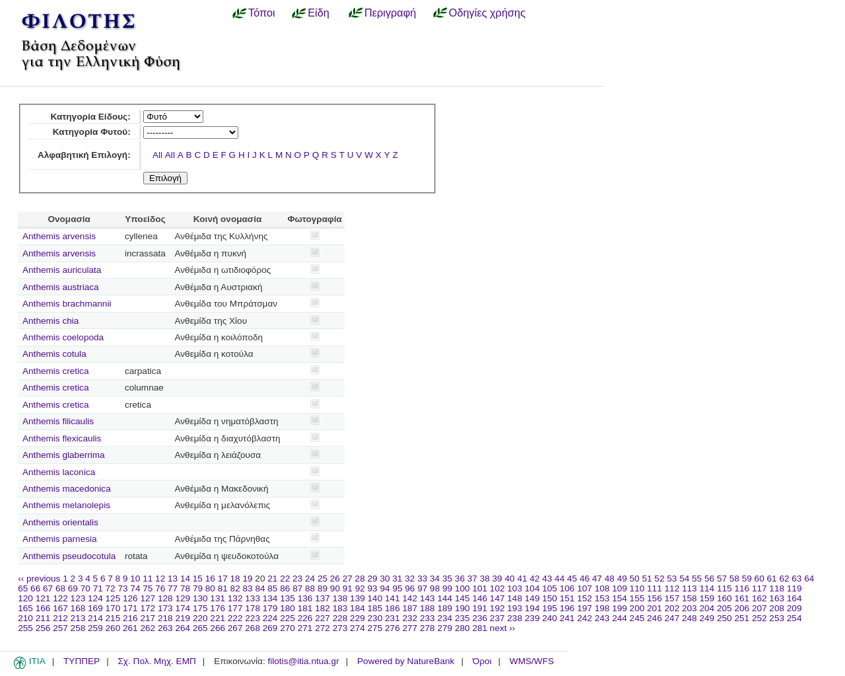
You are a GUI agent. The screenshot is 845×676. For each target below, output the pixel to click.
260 (113, 628)
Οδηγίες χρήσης (487, 13)
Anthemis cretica (55, 371)
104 (532, 588)
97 (422, 588)
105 (549, 588)
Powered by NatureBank (405, 661)
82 (235, 588)
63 (796, 578)
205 (724, 608)
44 (559, 578)
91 (348, 588)
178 (252, 608)
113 (689, 588)
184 (357, 608)
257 (60, 628)
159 (706, 598)
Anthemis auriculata (61, 270)
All (157, 155)
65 (23, 588)
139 (357, 598)
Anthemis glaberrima (63, 455)
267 (235, 628)
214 (95, 618)
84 (260, 588)
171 (130, 608)
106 (567, 588)
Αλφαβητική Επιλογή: (84, 155)
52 (659, 578)
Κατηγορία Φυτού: (92, 132)
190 (462, 608)
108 (602, 588)
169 (95, 608)
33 (422, 578)
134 (270, 598)
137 (322, 598)
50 (635, 578)
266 (217, 628)
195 (549, 608)
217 (147, 618)
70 (85, 588)
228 (340, 618)
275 (375, 628)
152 (584, 598)
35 (447, 578)
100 (462, 588)
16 (210, 578)
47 (597, 578)
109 (619, 588)
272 (322, 628)
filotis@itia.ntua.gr (303, 661)
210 (25, 618)
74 (135, 588)
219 (182, 618)
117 (759, 588)
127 (147, 598)
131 (217, 598)
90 (335, 588)
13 (173, 578)
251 (741, 618)
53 (672, 578)
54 (684, 578)
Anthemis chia (50, 321)
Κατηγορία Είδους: (90, 117)
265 (200, 628)
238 (514, 618)
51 (647, 578)
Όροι (482, 661)
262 (147, 628)
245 (637, 618)
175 (200, 608)
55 (697, 578)
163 (776, 598)
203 (689, 608)
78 (185, 588)
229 (357, 618)
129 (182, 598)
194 (532, 608)
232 (410, 618)
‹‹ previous (39, 578)
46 (585, 578)
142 (410, 598)
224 (270, 618)
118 (776, 588)
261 (130, 628)
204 (706, 608)
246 (654, 618)
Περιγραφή (390, 13)
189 (444, 608)
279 (444, 628)
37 (472, 578)
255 (25, 628)
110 (637, 588)
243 (602, 618)
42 (534, 578)
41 (522, 578)
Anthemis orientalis (60, 522)
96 (410, 588)
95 (397, 588)
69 (73, 588)
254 (794, 618)
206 (741, 608)
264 (182, 628)
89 (322, 588)
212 (60, 618)
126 (130, 598)
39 (497, 578)
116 (741, 588)
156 (654, 598)
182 (322, 608)
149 (532, 598)
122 (60, 598)
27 (348, 578)
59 (747, 578)
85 (272, 588)
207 (759, 608)
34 (435, 578)
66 (35, 588)
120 (25, 598)
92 (360, 588)
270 (287, 628)
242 (584, 618)
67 (48, 588)
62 (784, 578)
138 (340, 598)
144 (444, 598)
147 (497, 598)
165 (25, 608)
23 (297, 578)
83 (248, 588)
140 (375, 598)
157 (672, 598)
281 (479, 628)
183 (340, 608)
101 (479, 588)
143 (427, 598)
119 (794, 588)
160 (724, 598)
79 (198, 588)
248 (689, 618)
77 (173, 588)
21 (272, 578)
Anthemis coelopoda (63, 337)
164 (794, 598)
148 (514, 598)
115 (724, 588)
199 (619, 608)
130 (200, 598)
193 (514, 608)
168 (78, 608)
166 (43, 608)
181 (305, 608)
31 (397, 578)
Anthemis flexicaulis (61, 438)
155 (637, 598)
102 (497, 588)
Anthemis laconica (58, 472)
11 (147, 578)
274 (357, 628)
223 (252, 618)
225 (287, 618)
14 (185, 578)
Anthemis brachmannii (67, 304)
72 (111, 588)
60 (759, 578)
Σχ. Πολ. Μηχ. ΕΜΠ (156, 661)
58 (734, 578)
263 (165, 628)
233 (427, 618)
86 (285, 588)
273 (340, 628)
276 (392, 628)
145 (462, 598)
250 (724, 618)
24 (310, 578)
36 (460, 578)
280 (462, 628)
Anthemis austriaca (60, 287)
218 (165, 618)
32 (410, 578)
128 (165, 598)
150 (549, 598)
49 (622, 578)
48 (610, 578)
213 (78, 618)
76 (160, 588)
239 (532, 618)
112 (672, 588)
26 (335, 578)
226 (305, 618)
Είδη (318, 13)
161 (741, 598)
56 (709, 578)
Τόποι (261, 13)
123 (78, 598)
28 (360, 578)
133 (252, 598)
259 (95, 628)
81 (223, 588)
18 (235, 578)
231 (392, 618)
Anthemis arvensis (59, 236)
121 (43, 598)
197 (584, 608)
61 (772, 578)
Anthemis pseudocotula (69, 556)
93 (373, 588)
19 (247, 578)
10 (135, 578)
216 (130, 618)
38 (485, 578)
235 (462, 618)
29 (373, 578)
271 (305, 628)
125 (113, 598)
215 (113, 618)
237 (497, 618)
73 (122, 588)
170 (113, 608)
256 (43, 628)
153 (602, 598)
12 (160, 578)
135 (287, 598)
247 (672, 618)
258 (78, 628)
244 (619, 618)
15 (198, 578)
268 (252, 628)
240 (549, 618)
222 (235, 618)
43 (547, 578)
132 (235, 598)
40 (509, 578)
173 (165, 608)
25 (322, 578)
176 (217, 608)
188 (427, 608)
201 (654, 608)
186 (392, 608)
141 (392, 598)
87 (297, 588)
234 (444, 618)
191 (479, 608)
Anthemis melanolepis (66, 505)
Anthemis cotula (54, 354)
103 (514, 588)
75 (147, 588)
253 (776, 618)
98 (435, 588)
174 (182, 608)
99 (447, 588)
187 (410, 608)
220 (200, 618)
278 (427, 628)
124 (95, 598)
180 (287, 608)
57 (722, 578)
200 (637, 608)
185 (375, 608)
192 (497, 608)
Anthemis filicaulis (58, 421)
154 (619, 598)
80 (210, 588)
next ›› (503, 628)
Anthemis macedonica (66, 489)
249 (706, 618)
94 (384, 588)
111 (654, 588)
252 (759, 618)
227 (322, 618)
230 (375, 618)
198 (602, 608)
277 (410, 628)
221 (217, 618)
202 (672, 608)
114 (706, 588)
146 (479, 598)
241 (567, 618)
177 (235, 608)
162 (759, 598)
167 (60, 608)
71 (98, 588)
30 (384, 578)
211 (43, 618)
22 (285, 578)
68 (60, 588)
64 (809, 578)
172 (147, 608)
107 (584, 588)
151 (567, 598)
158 (689, 598)
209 (794, 608)
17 (223, 578)
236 (479, 618)
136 (305, 598)
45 (572, 578)
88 (310, 588)
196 (567, 608)
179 (270, 608)
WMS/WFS (532, 661)
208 (776, 608)
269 (270, 628)
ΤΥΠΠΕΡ (81, 661)
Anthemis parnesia (59, 539)
